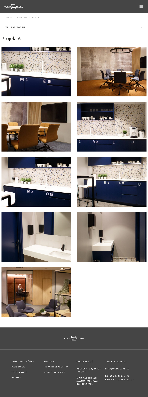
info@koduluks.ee (117, 368)
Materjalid (18, 367)
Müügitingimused (54, 372)
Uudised (16, 378)
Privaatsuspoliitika (56, 367)
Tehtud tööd (21, 18)
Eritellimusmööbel (23, 361)
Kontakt (49, 361)
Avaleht (8, 18)
